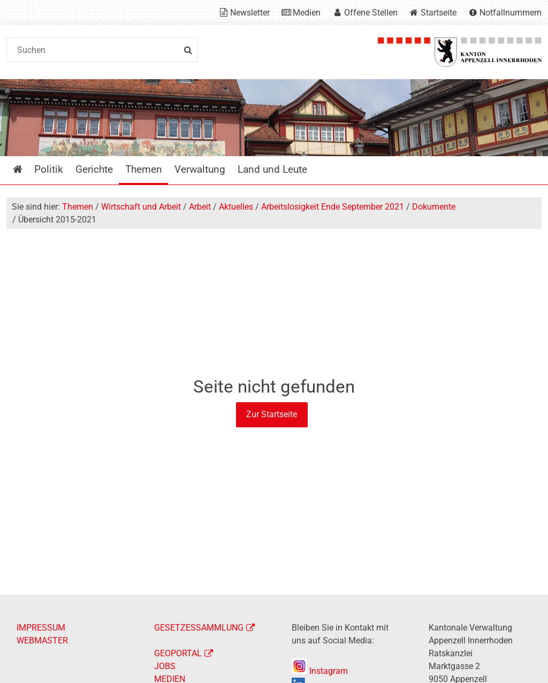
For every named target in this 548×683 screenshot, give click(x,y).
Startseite (438, 12)
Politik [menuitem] (48, 169)
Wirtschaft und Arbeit (141, 207)
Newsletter (250, 12)
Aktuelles (236, 207)
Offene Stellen (371, 12)
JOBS (165, 666)
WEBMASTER (42, 640)
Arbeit (200, 207)
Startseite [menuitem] (25, 169)
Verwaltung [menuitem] (199, 169)
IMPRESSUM (41, 628)
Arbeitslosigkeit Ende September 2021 (332, 207)
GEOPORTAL (178, 653)
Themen (77, 207)
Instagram (320, 671)
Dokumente (433, 207)
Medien (307, 12)
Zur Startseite (271, 414)
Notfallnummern (511, 12)
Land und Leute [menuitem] (272, 169)
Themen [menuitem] (143, 169)
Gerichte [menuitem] (94, 169)
